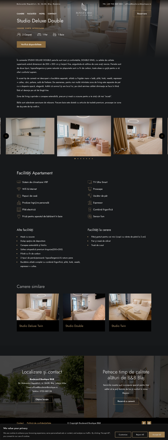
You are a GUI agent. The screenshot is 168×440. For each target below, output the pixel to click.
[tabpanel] (84, 146)
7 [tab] (92, 168)
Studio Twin (119, 336)
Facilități (31, 14)
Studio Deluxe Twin (31, 336)
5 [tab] (86, 168)
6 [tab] (89, 168)
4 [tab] (83, 168)
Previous (6, 146)
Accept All (157, 434)
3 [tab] (80, 168)
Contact (52, 14)
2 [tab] (77, 168)
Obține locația (42, 409)
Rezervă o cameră (126, 411)
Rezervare (142, 13)
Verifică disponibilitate (31, 54)
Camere (20, 14)
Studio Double (74, 336)
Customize (123, 434)
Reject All (140, 434)
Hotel (42, 14)
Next (162, 146)
